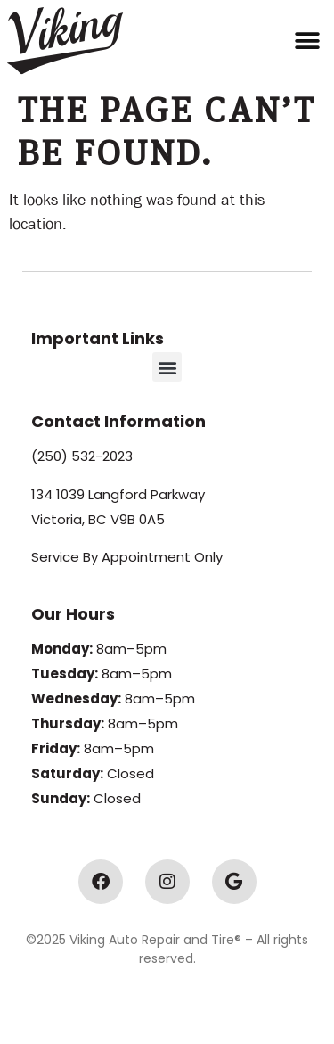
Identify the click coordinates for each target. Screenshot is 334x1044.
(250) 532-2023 (82, 456)
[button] (308, 41)
